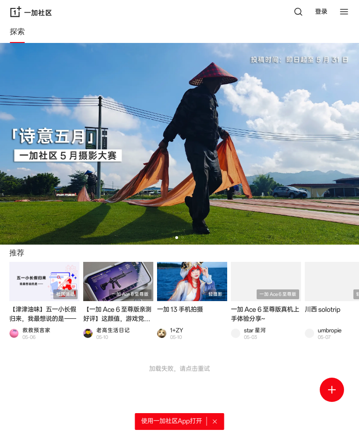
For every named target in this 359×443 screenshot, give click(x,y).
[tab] (17, 33)
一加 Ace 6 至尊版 (130, 294)
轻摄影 (215, 294)
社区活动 (65, 294)
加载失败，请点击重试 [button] (179, 369)
